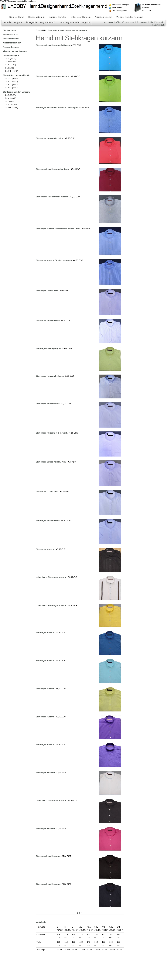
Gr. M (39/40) (11, 61)
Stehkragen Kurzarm (45, 772)
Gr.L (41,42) (10, 101)
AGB (118, 22)
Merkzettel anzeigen (120, 5)
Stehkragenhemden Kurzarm (73, 30)
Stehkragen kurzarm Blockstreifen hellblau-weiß (58, 229)
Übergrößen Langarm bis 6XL (41, 22)
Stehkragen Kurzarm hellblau (49, 376)
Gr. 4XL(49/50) (11, 81)
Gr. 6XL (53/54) (11, 88)
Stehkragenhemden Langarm (74, 22)
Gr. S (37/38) (10, 58)
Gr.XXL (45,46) (11, 107)
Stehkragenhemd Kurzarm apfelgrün (52, 76)
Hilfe (151, 22)
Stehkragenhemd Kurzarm (48, 856)
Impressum (108, 22)
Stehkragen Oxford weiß (47, 491)
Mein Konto (117, 8)
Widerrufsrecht (128, 22)
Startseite (52, 30)
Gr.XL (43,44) (11, 104)
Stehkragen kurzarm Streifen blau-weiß (54, 260)
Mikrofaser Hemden (80, 17)
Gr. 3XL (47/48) (11, 78)
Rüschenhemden (103, 17)
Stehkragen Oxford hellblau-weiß (51, 462)
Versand (159, 22)
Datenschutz (142, 22)
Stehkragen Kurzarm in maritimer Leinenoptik (57, 107)
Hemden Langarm (13, 22)
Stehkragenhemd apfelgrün (48, 348)
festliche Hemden (57, 17)
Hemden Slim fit (36, 17)
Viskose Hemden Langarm (129, 17)
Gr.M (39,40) (10, 98)
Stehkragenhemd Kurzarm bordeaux (52, 169)
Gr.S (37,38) (10, 95)
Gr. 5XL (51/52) (11, 84)
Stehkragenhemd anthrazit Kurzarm (52, 197)
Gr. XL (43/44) (11, 68)
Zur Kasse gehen (119, 11)
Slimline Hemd (16, 17)
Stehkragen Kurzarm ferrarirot (50, 138)
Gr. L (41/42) (10, 65)
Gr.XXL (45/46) (11, 71)
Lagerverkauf (158, 25)
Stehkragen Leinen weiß (47, 291)
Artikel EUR (151, 8)
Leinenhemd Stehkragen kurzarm (51, 577)
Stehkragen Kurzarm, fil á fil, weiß (51, 433)
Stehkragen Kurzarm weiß (48, 320)
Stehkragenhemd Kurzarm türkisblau (53, 45)
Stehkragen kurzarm (45, 549)
